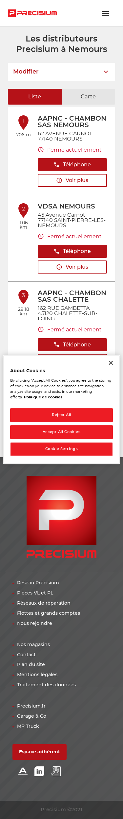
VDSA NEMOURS (66, 206)
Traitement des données (46, 685)
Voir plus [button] (72, 180)
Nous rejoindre (34, 623)
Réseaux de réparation (44, 603)
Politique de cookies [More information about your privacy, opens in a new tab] (43, 397)
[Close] (111, 363)
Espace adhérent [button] (39, 752)
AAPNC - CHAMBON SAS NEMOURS (72, 121)
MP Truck (28, 726)
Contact (26, 655)
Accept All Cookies (61, 432)
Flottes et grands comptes (48, 613)
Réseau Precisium (38, 583)
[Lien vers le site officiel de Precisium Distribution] (32, 13)
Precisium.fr (31, 706)
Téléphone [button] (72, 165)
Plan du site (31, 664)
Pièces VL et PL (35, 593)
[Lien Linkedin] (39, 771)
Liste (34, 96)
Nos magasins (33, 645)
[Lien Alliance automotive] (23, 771)
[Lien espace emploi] (56, 771)
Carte (88, 96)
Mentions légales (37, 675)
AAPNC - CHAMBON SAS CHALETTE (72, 296)
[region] (61, 409)
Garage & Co (31, 716)
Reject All (61, 415)
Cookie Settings (61, 449)
